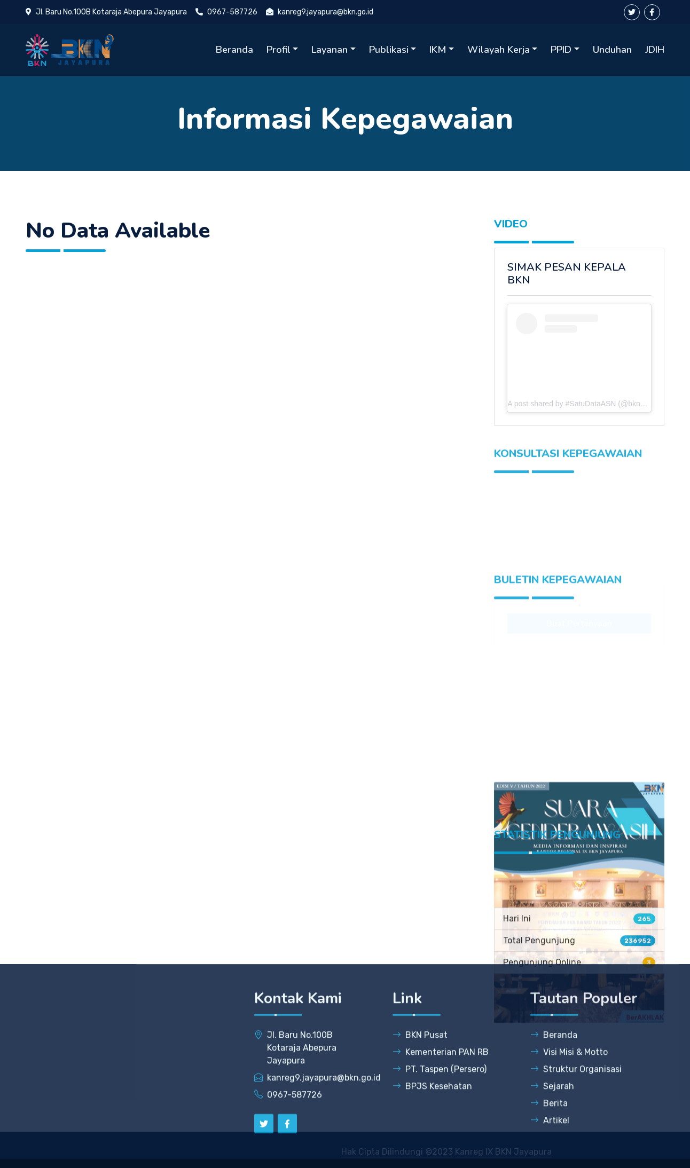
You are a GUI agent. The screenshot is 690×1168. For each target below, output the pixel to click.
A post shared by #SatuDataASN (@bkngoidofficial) (592, 403)
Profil (278, 49)
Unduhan (612, 49)
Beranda (234, 49)
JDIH (654, 49)
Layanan (329, 49)
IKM (437, 49)
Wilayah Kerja (498, 49)
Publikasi (389, 49)
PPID (561, 49)
